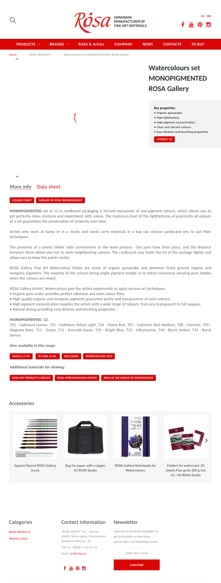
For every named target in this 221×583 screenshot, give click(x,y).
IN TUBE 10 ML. (47, 356)
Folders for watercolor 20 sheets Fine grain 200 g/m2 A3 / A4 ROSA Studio (186, 470)
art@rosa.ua (78, 553)
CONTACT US (164, 139)
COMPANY (124, 44)
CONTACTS (172, 44)
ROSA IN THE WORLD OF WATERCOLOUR (128, 377)
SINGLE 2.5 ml (21, 356)
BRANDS (57, 44)
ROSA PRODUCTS (40, 55)
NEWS (148, 44)
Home (13, 55)
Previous (17, 59)
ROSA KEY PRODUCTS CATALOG (31, 377)
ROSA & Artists (91, 44)
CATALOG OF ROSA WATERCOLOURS (60, 200)
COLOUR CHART (22, 200)
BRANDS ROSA (18, 539)
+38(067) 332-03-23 (84, 547)
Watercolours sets (99, 356)
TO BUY (197, 44)
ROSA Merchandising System (77, 377)
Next (17, 176)
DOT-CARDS (71, 356)
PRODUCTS (26, 44)
